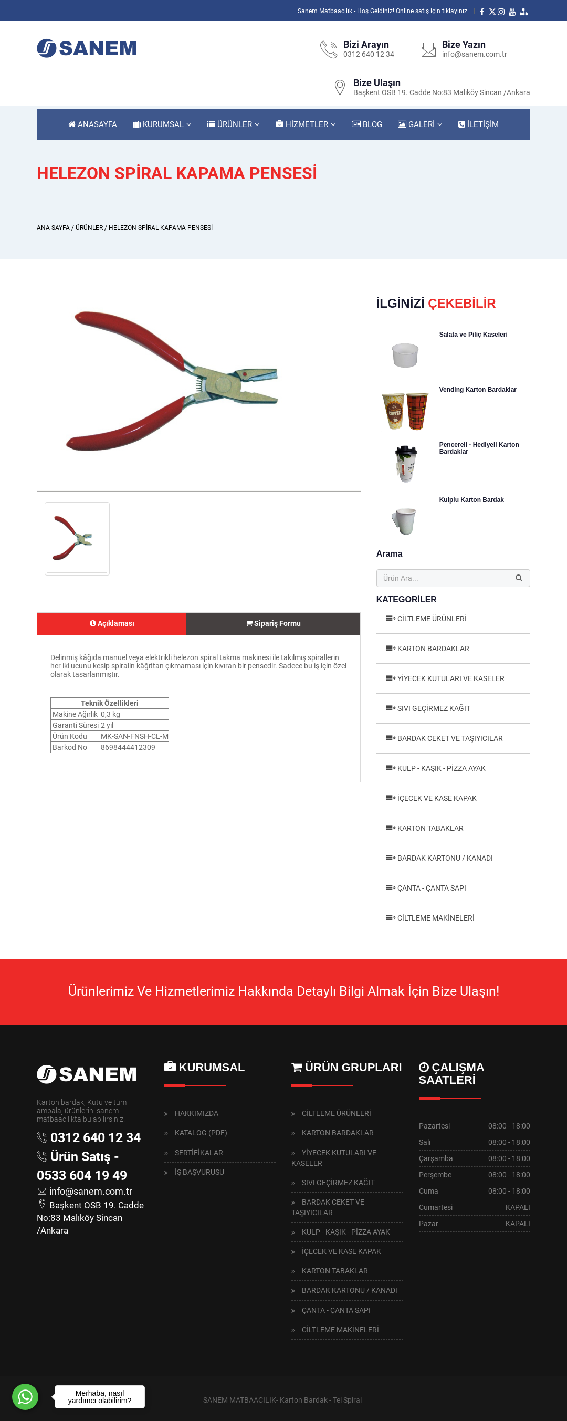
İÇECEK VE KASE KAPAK (437, 798)
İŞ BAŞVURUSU (199, 1172)
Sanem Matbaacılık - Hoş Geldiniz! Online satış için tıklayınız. (383, 11)
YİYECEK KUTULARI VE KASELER (451, 678)
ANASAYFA (92, 124)
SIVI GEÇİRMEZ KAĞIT (433, 708)
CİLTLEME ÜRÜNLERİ (432, 618)
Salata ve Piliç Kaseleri (473, 334)
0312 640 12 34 (368, 54)
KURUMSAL (158, 124)
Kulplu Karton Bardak (471, 500)
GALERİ (416, 124)
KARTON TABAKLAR (430, 828)
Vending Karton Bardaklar (478, 389)
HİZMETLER (302, 124)
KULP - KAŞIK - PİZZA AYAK (441, 768)
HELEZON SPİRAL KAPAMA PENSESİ (161, 228)
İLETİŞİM (478, 124)
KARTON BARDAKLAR (433, 648)
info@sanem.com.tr (474, 54)
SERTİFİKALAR (199, 1152)
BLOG (367, 124)
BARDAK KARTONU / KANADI (445, 858)
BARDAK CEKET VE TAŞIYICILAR (450, 738)
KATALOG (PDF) (201, 1133)
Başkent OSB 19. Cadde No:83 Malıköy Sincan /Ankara (441, 92)
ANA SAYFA (53, 228)
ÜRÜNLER (229, 124)
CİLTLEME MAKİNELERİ (436, 918)
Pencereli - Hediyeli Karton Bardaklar (479, 448)
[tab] (111, 624)
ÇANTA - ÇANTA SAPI (431, 888)
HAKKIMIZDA (196, 1113)
